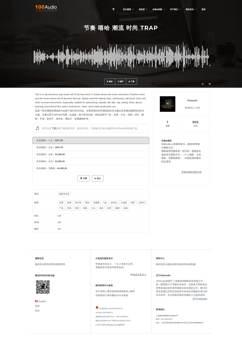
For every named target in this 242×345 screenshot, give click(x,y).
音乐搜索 (127, 9)
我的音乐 (190, 9)
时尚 (77, 208)
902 (195, 122)
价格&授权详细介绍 (191, 172)
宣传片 (142, 202)
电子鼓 (78, 202)
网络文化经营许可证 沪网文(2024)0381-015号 (113, 321)
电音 (101, 208)
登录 (204, 9)
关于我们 (174, 9)
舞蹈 (117, 208)
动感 (69, 202)
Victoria (192, 100)
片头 (93, 208)
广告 (61, 208)
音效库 (142, 9)
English (40, 301)
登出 (37, 310)
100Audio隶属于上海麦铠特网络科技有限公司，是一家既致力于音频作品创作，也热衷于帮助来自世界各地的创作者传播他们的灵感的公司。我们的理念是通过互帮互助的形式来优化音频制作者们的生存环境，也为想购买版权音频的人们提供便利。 (181, 288)
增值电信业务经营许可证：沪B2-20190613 (111, 317)
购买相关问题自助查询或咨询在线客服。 (177, 264)
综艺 (109, 208)
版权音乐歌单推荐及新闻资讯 (50, 264)
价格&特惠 (157, 9)
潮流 (85, 208)
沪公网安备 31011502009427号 (111, 308)
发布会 (114, 202)
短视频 (96, 202)
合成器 (124, 202)
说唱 (126, 208)
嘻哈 (87, 202)
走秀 (61, 202)
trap (105, 202)
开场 (69, 208)
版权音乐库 (64, 194)
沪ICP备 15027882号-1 (104, 312)
